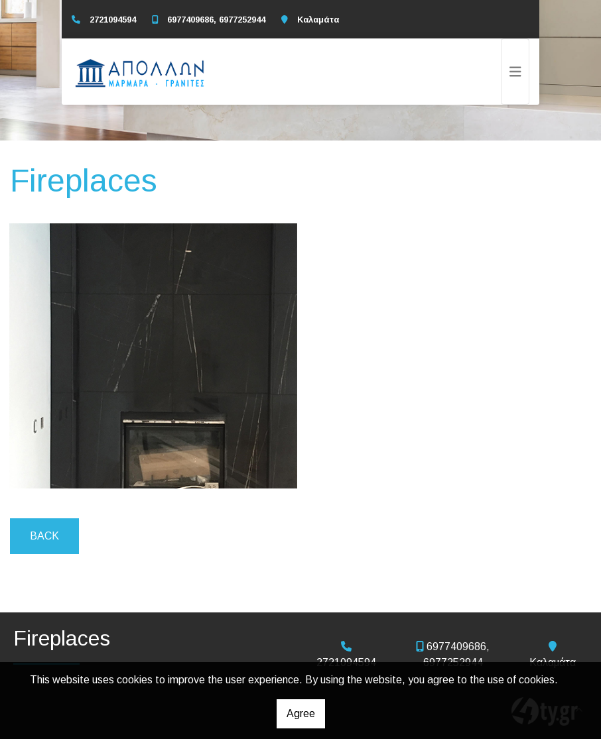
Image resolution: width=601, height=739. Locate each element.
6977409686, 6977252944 (216, 20)
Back (44, 535)
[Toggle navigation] (515, 71)
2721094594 (113, 20)
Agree (301, 713)
